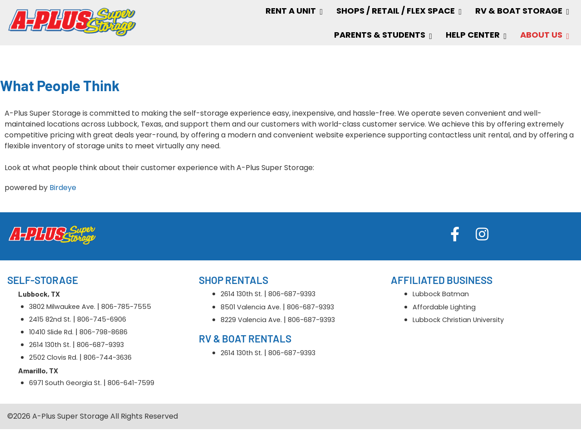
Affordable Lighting (444, 307)
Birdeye (62, 187)
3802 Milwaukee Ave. (62, 306)
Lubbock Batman (441, 293)
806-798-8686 (103, 332)
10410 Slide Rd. (51, 332)
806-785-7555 (126, 306)
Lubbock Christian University (458, 319)
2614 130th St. (50, 344)
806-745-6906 (101, 319)
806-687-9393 (100, 344)
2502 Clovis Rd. (53, 357)
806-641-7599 (131, 382)
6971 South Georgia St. (65, 382)
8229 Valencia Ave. (251, 319)
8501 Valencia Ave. (251, 307)
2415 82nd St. (50, 319)
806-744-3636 (108, 357)
